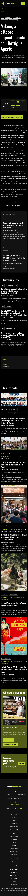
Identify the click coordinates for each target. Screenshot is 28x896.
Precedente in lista (9, 214)
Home (2, 8)
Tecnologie (14, 839)
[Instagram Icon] (13, 808)
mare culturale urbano (5, 525)
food (5, 218)
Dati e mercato (14, 836)
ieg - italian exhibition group (11, 285)
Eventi (6, 8)
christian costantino (13, 409)
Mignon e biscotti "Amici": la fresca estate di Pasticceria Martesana (13, 225)
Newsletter (14, 823)
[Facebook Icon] (16, 808)
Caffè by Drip (14, 854)
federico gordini (17, 17)
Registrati (21, 763)
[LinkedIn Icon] (18, 808)
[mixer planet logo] (14, 786)
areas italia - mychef (14, 20)
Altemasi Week (4, 594)
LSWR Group (14, 878)
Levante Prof (8, 306)
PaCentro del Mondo (5, 453)
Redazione (13, 230)
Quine (14, 881)
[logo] (10, 3)
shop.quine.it (19, 802)
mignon (20, 218)
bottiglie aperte (8, 17)
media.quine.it (11, 802)
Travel (14, 842)
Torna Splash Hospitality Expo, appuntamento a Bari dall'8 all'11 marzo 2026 (13, 335)
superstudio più (4, 20)
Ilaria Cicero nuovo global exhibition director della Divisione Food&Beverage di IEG (14, 291)
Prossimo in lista (8, 248)
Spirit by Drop (14, 851)
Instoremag (14, 865)
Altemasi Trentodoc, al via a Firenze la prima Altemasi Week (13, 604)
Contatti (14, 820)
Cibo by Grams (14, 848)
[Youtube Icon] (21, 808)
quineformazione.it (14, 804)
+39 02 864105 (17, 798)
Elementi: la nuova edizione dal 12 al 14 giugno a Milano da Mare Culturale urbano (14, 537)
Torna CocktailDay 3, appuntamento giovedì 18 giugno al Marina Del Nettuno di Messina (13, 420)
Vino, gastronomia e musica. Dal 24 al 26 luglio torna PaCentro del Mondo (13, 464)
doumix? (5, 251)
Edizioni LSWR (14, 875)
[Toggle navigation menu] (2, 3)
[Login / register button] (22, 3)
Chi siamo (14, 817)
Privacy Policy (14, 829)
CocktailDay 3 (4, 409)
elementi (14, 525)
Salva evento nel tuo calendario (11, 117)
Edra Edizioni (14, 872)
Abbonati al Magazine (10, 744)
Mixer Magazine (14, 826)
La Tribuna (14, 884)
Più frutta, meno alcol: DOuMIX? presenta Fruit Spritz (14, 256)
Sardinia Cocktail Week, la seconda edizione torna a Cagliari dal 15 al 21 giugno (14, 669)
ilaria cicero (21, 285)
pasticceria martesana (12, 218)
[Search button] (25, 3)
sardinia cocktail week (5, 658)
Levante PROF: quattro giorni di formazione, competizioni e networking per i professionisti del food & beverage (13, 313)
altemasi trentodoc (13, 594)
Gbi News (14, 862)
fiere (2, 17)
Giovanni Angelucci (13, 469)
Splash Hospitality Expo (10, 328)
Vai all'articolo (8, 740)
